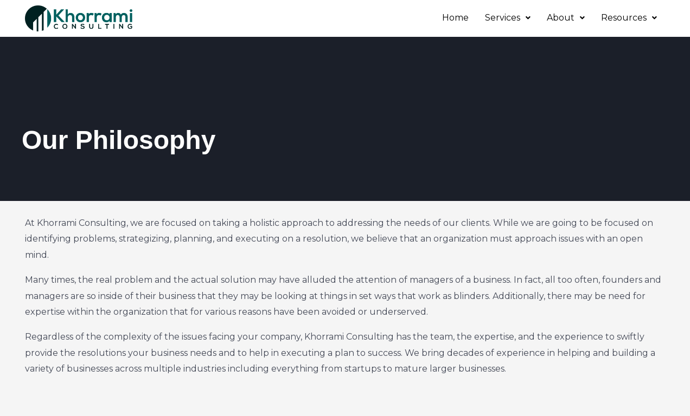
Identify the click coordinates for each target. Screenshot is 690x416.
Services (508, 17)
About (566, 17)
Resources (629, 17)
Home (455, 17)
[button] (508, 17)
